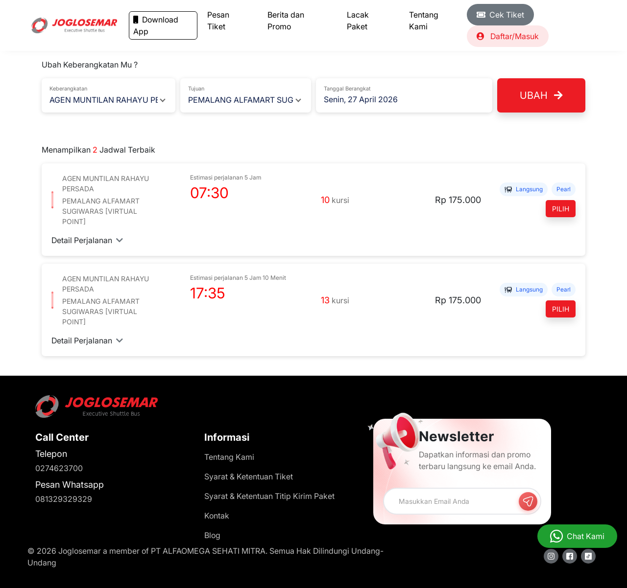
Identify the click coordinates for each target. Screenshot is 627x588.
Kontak (216, 515)
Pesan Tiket (218, 20)
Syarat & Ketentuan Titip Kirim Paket (269, 496)
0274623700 (59, 468)
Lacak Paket (358, 20)
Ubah (541, 95)
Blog (212, 535)
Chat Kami (585, 536)
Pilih (560, 208)
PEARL (563, 189)
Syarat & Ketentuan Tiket (248, 476)
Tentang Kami (423, 20)
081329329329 (63, 499)
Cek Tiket (500, 15)
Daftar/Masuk (508, 36)
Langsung (524, 189)
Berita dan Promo (285, 20)
